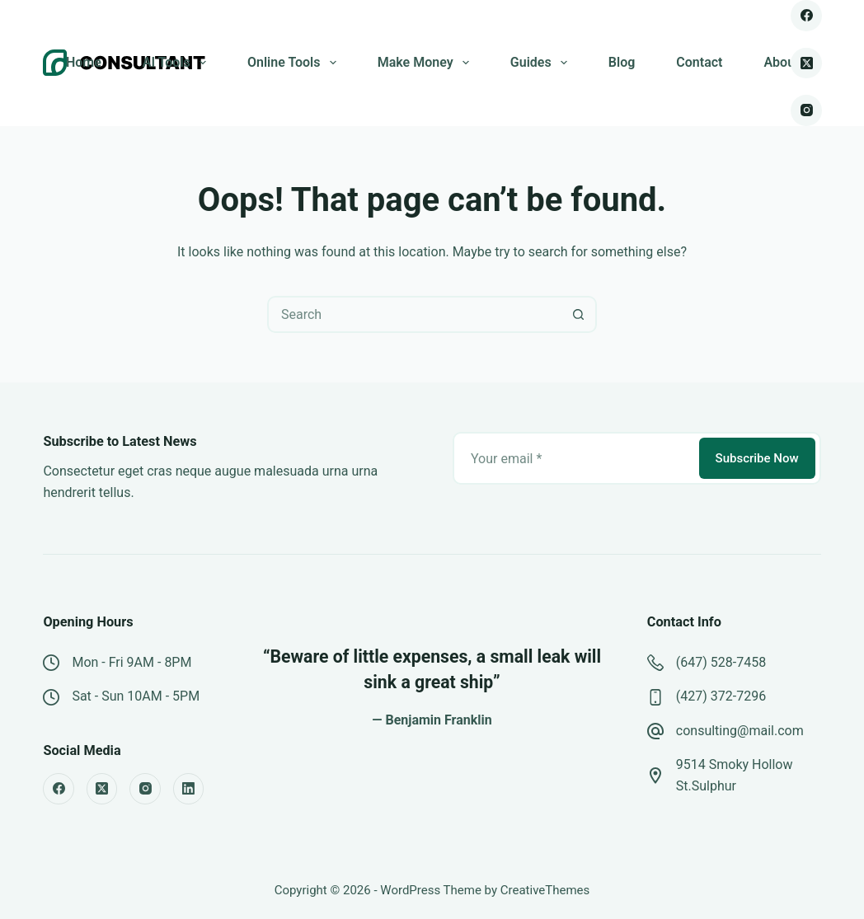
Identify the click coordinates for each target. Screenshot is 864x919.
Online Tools (295, 63)
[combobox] (415, 314)
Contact (699, 62)
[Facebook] (806, 15)
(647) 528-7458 (721, 662)
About (781, 62)
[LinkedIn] (188, 788)
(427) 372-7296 (721, 696)
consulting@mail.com (740, 730)
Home (83, 62)
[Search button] (578, 314)
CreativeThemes (545, 890)
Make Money (427, 63)
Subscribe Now (757, 458)
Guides (542, 63)
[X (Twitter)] (806, 63)
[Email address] (574, 458)
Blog (621, 62)
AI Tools (178, 63)
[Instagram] (806, 110)
